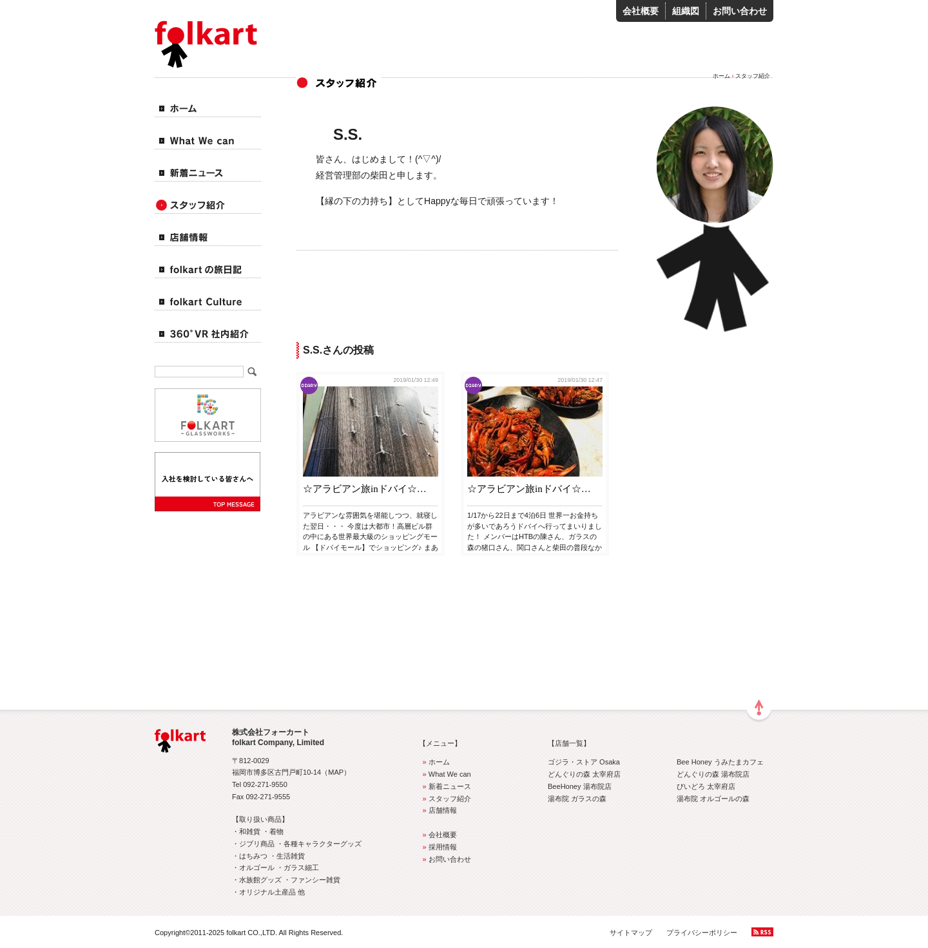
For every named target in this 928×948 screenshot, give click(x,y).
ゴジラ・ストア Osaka (584, 762)
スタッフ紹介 (445, 798)
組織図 (685, 11)
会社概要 (641, 11)
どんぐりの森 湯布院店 (713, 774)
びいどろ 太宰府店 (706, 786)
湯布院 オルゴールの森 (713, 798)
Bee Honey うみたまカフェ (720, 762)
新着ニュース (445, 786)
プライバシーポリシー (701, 932)
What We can (445, 774)
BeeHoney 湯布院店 (580, 786)
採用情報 (438, 847)
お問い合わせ (740, 11)
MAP (335, 772)
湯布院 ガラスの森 (577, 798)
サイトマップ (631, 932)
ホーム (721, 76)
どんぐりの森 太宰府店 (584, 774)
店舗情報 (438, 810)
